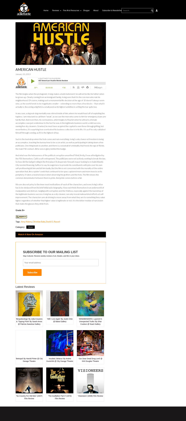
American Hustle (31, 69)
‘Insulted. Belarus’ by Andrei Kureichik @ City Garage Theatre (60, 360)
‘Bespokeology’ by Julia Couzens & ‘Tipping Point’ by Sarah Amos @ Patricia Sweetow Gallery (29, 321)
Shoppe (86, 10)
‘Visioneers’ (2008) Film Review (90, 396)
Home (46, 10)
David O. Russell (53, 221)
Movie (30, 227)
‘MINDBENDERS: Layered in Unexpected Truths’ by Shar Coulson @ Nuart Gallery (90, 321)
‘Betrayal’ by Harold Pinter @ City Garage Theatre (29, 360)
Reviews (55, 10)
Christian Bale (39, 221)
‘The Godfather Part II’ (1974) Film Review (60, 397)
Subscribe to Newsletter (112, 10)
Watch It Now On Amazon (30, 234)
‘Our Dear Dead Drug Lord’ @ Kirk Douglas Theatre (90, 360)
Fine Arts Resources (71, 10)
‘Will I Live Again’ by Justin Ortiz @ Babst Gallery (60, 320)
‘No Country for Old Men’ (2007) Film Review (29, 397)
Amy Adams (26, 221)
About (95, 10)
